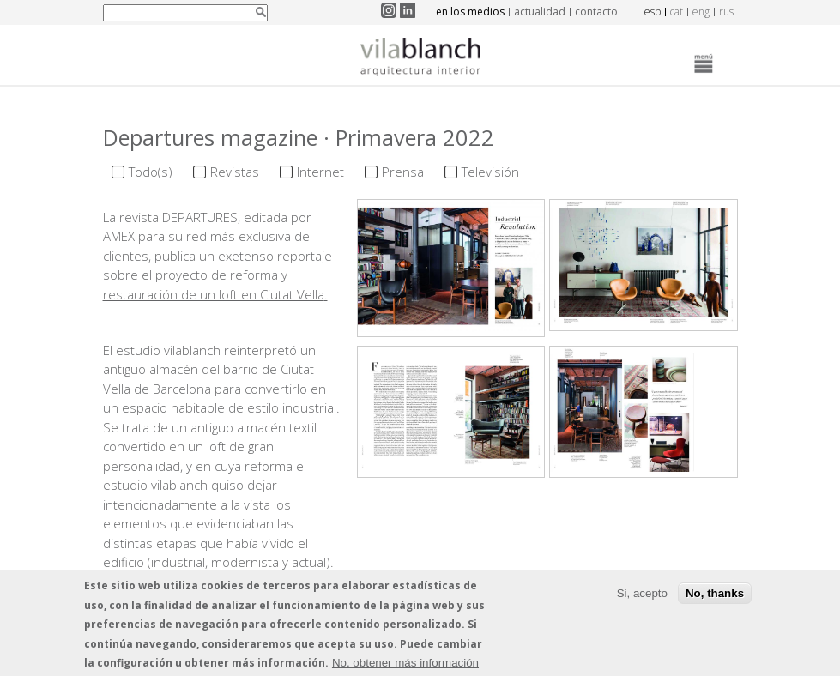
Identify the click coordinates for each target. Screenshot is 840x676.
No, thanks (715, 594)
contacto (596, 11)
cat (676, 11)
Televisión (490, 171)
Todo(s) (150, 171)
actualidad (539, 11)
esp (652, 11)
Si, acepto (642, 594)
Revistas (234, 171)
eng (701, 11)
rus (726, 11)
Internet (320, 171)
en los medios (470, 11)
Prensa (403, 171)
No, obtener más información (405, 665)
